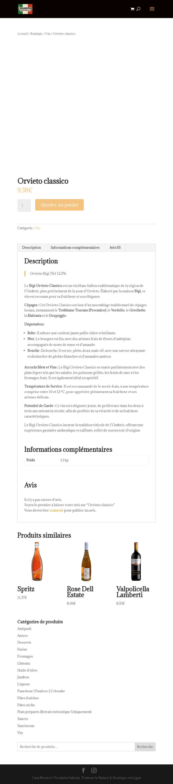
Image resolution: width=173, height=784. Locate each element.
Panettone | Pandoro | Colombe (41, 691)
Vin (47, 34)
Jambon (23, 677)
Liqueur (23, 684)
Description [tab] (31, 247)
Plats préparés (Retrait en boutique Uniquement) (54, 712)
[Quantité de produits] (24, 205)
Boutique (36, 34)
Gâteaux (23, 663)
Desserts (24, 642)
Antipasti (24, 628)
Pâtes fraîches (28, 698)
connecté (56, 510)
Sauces (22, 719)
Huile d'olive (27, 670)
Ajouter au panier (59, 205)
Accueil (22, 34)
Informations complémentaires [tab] (75, 247)
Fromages (25, 656)
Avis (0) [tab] (115, 247)
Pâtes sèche (26, 705)
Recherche (145, 747)
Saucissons (25, 726)
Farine (22, 649)
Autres (22, 635)
